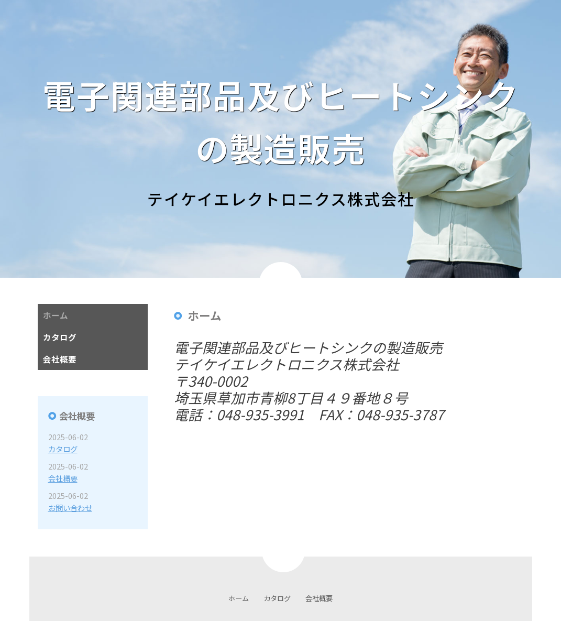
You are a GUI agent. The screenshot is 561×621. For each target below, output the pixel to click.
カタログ (63, 448)
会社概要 (63, 478)
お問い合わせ (70, 507)
